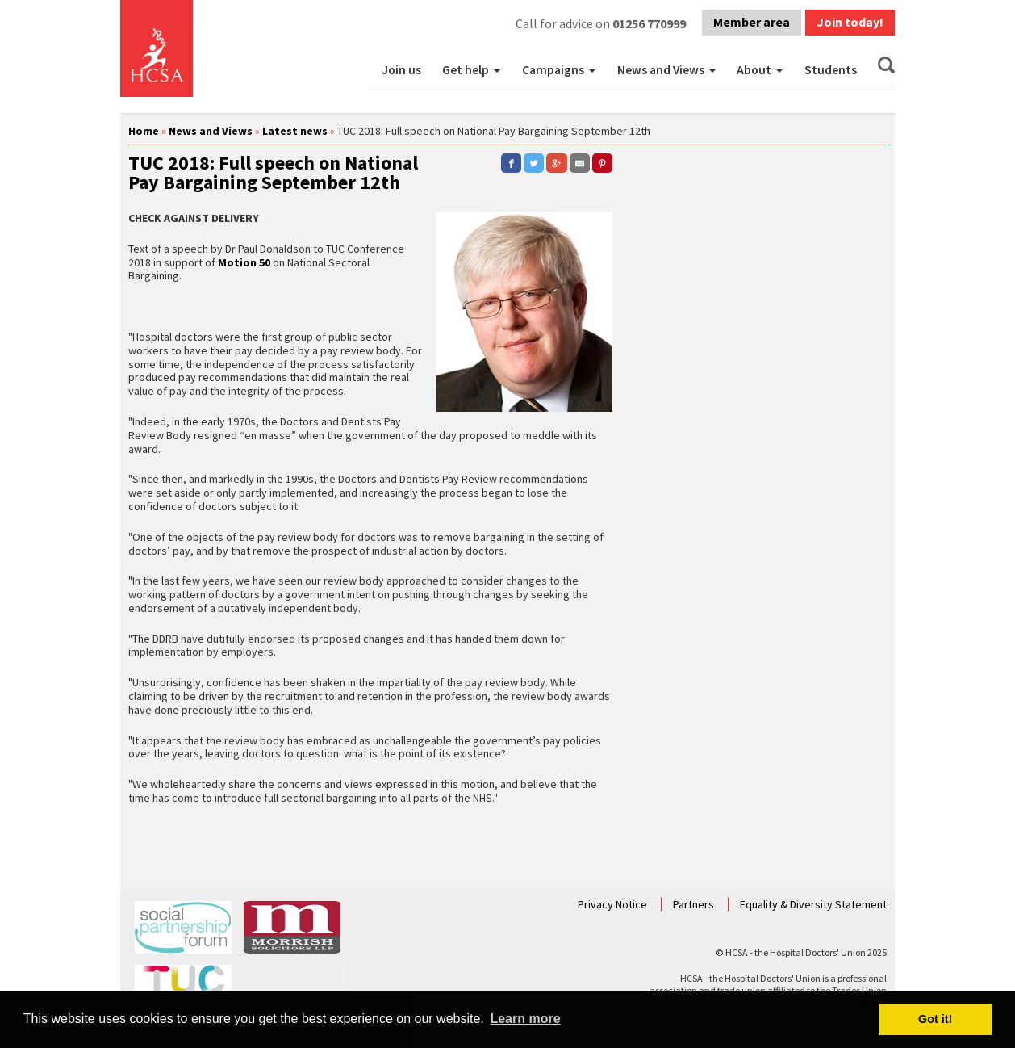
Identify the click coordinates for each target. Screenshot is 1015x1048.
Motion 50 (244, 262)
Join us (401, 70)
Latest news (295, 131)
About (754, 70)
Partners (694, 904)
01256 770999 (649, 23)
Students (830, 70)
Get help (465, 70)
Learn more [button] (525, 1018)
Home (143, 131)
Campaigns (553, 70)
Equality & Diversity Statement (813, 904)
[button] (498, 70)
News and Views (660, 70)
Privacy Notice (614, 904)
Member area (751, 22)
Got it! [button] (935, 1018)
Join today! (850, 22)
